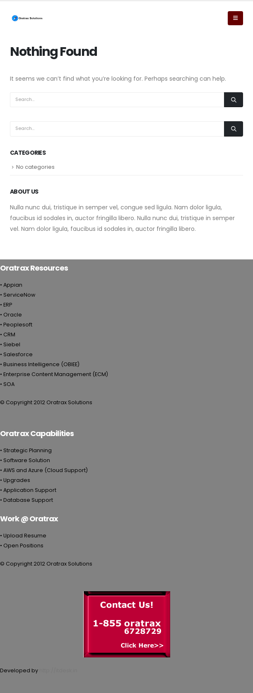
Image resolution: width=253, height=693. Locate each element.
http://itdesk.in (58, 670)
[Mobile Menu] (235, 18)
